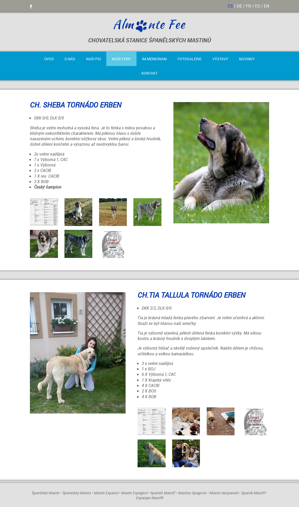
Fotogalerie (190, 58)
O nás (69, 58)
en (266, 6)
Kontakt (149, 73)
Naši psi (93, 58)
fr (248, 6)
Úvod (49, 58)
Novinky (247, 58)
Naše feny (121, 58)
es (257, 6)
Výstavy (220, 58)
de (239, 6)
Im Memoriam (154, 58)
